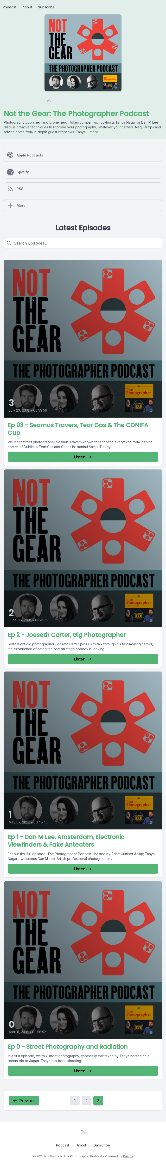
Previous (24, 1100)
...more (92, 132)
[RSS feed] (49, 100)
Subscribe (46, 7)
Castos (128, 1156)
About (27, 7)
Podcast (10, 7)
